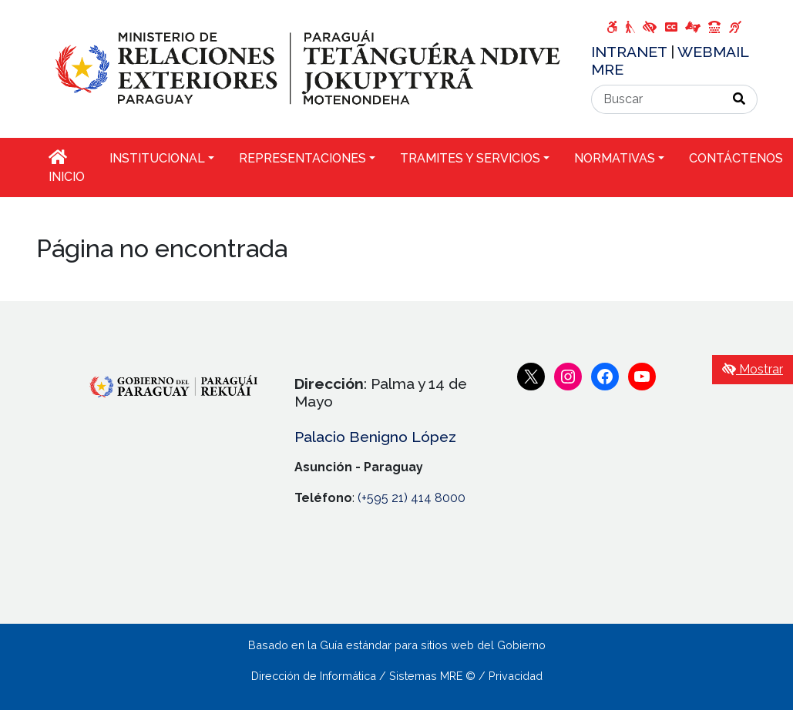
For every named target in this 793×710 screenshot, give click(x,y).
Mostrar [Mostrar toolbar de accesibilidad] (752, 369)
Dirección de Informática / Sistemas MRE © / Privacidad (397, 675)
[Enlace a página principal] (304, 68)
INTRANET (630, 51)
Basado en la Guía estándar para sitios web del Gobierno (397, 644)
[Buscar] (656, 99)
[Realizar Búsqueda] (739, 99)
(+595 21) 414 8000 (411, 498)
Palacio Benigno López (375, 436)
